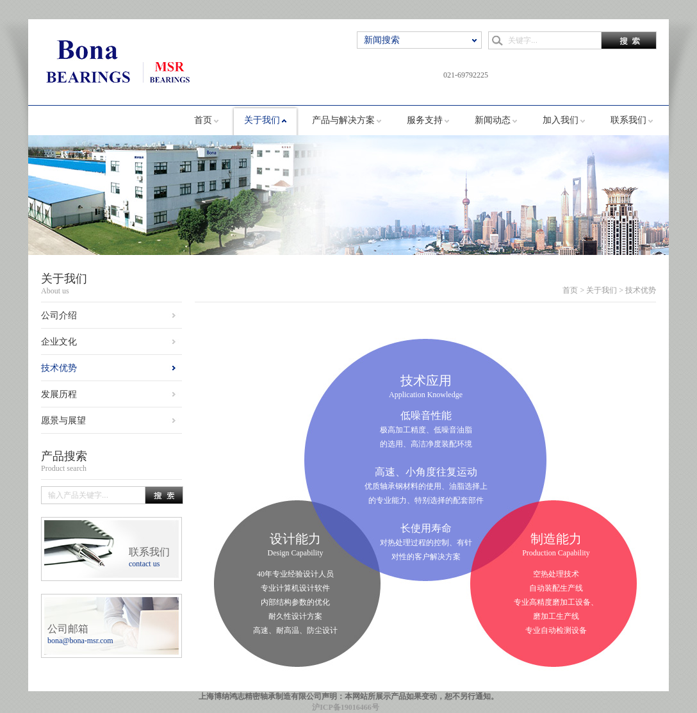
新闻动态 (493, 120)
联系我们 (628, 120)
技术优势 (59, 368)
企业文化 (59, 342)
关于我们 (262, 120)
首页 (203, 120)
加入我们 (560, 120)
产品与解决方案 (343, 120)
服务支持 (425, 120)
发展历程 (59, 394)
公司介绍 (59, 315)
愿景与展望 (63, 420)
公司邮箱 (80, 634)
